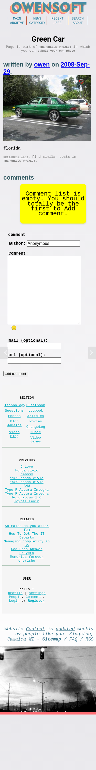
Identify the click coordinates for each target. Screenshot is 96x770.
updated (65, 681)
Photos (14, 433)
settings (37, 641)
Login (14, 651)
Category (37, 24)
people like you (43, 687)
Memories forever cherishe (27, 603)
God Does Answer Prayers (26, 593)
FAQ (73, 693)
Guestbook (35, 421)
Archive (17, 24)
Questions (14, 427)
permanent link (15, 162)
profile (15, 641)
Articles (35, 433)
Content (35, 681)
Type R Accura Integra (27, 520)
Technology (14, 421)
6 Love (26, 491)
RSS (90, 693)
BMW (27, 515)
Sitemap (51, 693)
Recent (57, 19)
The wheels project (55, 49)
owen (42, 67)
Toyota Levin (26, 535)
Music (35, 453)
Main (17, 19)
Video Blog (14, 455)
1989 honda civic (27, 506)
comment (16, 242)
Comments (34, 646)
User (57, 24)
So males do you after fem (27, 564)
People (15, 646)
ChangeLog (35, 446)
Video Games (35, 462)
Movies (35, 440)
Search (78, 19)
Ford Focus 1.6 (26, 530)
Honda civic (26, 496)
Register (36, 651)
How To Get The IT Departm (27, 574)
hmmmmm (26, 501)
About (78, 24)
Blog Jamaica (14, 443)
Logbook (35, 427)
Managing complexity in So (27, 584)
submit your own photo (56, 54)
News (37, 19)
